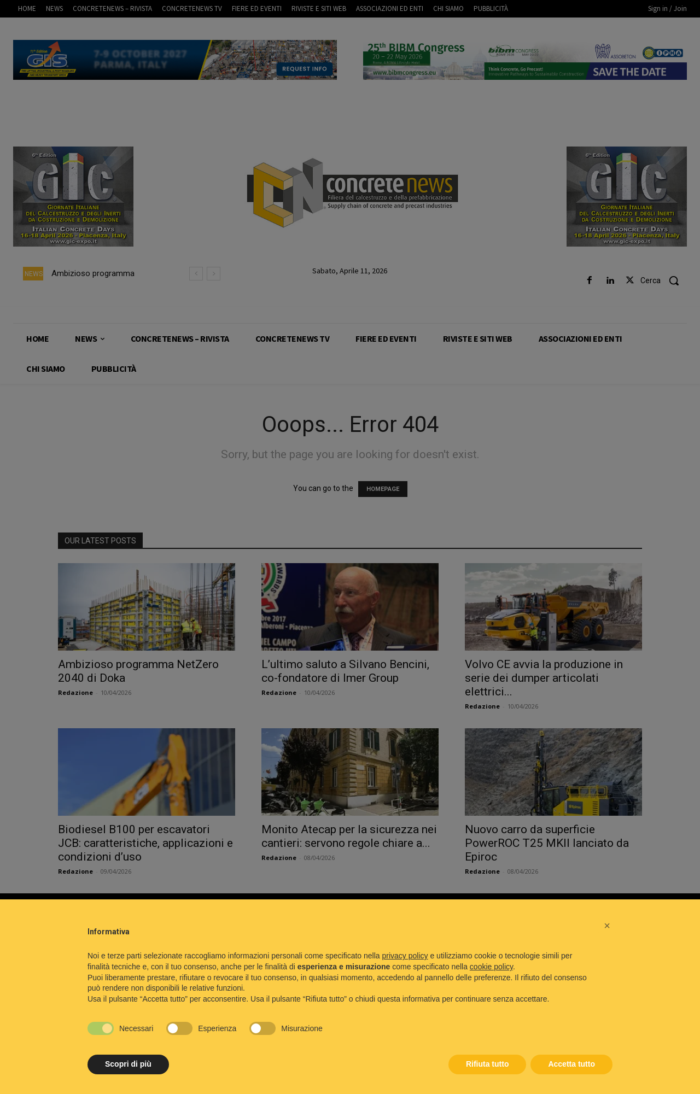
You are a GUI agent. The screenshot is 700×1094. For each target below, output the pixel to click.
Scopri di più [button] (128, 1064)
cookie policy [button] (491, 966)
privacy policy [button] (405, 955)
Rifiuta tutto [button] (487, 1064)
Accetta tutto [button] (571, 1064)
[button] (607, 925)
